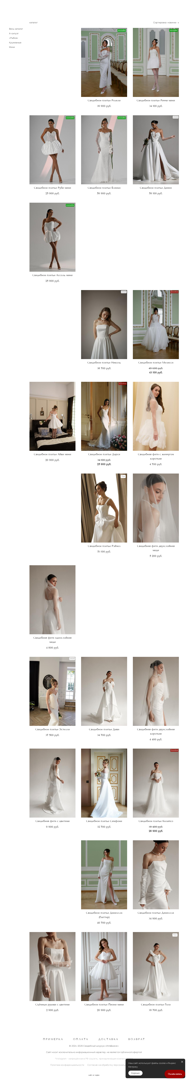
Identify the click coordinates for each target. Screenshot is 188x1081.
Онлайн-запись (175, 1074)
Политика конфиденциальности (67, 1064)
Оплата (81, 1038)
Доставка (108, 1038)
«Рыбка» (13, 38)
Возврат (136, 1038)
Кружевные (15, 42)
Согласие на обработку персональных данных (112, 1064)
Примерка (53, 1038)
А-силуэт (14, 33)
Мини (12, 47)
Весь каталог (16, 28)
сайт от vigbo (94, 1074)
